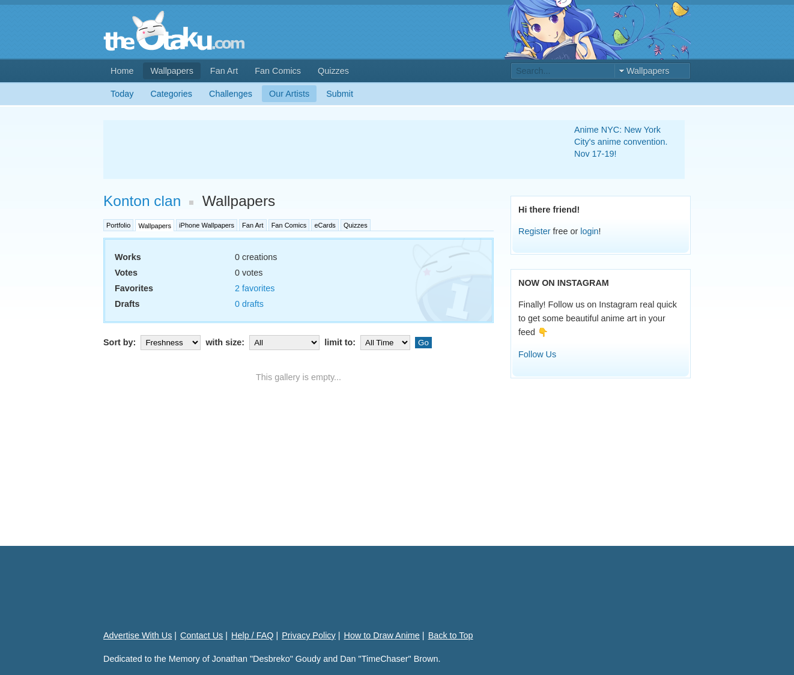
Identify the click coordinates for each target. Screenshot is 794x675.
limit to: (368, 342)
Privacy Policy (309, 635)
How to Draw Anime (382, 635)
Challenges (230, 93)
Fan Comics (278, 71)
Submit (339, 93)
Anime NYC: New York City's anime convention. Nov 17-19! (621, 142)
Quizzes (333, 71)
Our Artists (289, 93)
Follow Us (537, 354)
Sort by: (153, 342)
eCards (324, 225)
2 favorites (254, 288)
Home (122, 71)
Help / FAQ (252, 635)
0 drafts (249, 304)
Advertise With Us (137, 635)
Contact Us (201, 635)
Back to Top (450, 635)
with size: (263, 342)
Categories (171, 93)
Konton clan (142, 201)
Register (534, 231)
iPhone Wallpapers (206, 225)
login (589, 231)
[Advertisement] (324, 150)
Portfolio (118, 225)
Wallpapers (171, 71)
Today (122, 93)
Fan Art (224, 71)
